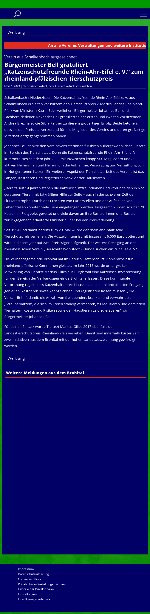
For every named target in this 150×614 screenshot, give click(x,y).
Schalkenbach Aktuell (62, 86)
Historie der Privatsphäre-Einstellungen (36, 591)
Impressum (26, 569)
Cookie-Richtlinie (29, 579)
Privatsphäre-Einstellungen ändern (42, 584)
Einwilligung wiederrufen (35, 599)
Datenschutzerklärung (33, 574)
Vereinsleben (84, 86)
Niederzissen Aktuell (35, 86)
